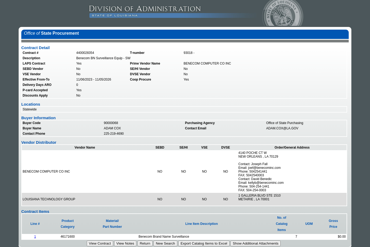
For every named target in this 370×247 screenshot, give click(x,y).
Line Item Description (201, 224)
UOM (309, 224)
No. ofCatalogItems (281, 224)
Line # (35, 224)
